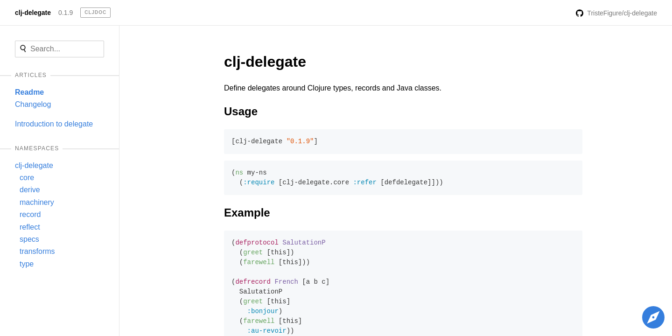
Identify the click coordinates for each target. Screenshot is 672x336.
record (30, 214)
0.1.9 (65, 12)
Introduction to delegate (54, 124)
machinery (37, 202)
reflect (30, 227)
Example (247, 212)
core (27, 178)
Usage (241, 111)
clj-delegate (33, 12)
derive (30, 190)
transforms (37, 251)
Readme (29, 92)
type (27, 264)
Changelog (33, 104)
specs (29, 239)
